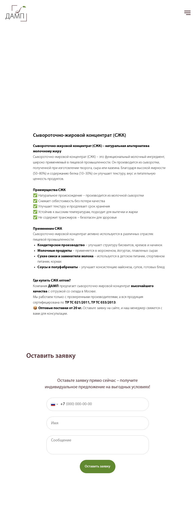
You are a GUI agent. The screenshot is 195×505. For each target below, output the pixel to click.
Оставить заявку (97, 466)
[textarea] (97, 444)
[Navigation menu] (187, 13)
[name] (97, 423)
